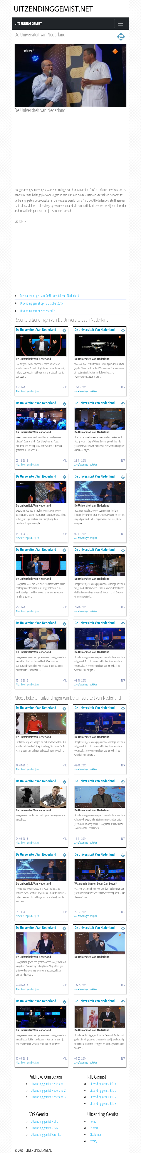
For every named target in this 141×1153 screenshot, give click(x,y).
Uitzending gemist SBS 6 (44, 1128)
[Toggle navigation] (120, 23)
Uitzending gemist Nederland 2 (37, 310)
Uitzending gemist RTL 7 (102, 1097)
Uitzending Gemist (28, 23)
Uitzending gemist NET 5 (44, 1121)
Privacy (93, 1141)
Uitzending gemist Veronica (46, 1134)
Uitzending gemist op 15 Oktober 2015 (41, 303)
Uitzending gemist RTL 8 (102, 1103)
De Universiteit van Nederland (40, 34)
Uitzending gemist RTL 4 (102, 1083)
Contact (93, 1128)
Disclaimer (95, 1134)
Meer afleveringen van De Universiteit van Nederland (49, 295)
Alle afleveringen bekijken (27, 391)
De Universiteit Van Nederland (36, 329)
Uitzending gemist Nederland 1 (48, 1083)
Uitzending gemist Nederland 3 (48, 1097)
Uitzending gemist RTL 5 (102, 1090)
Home (92, 1121)
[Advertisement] (70, 146)
